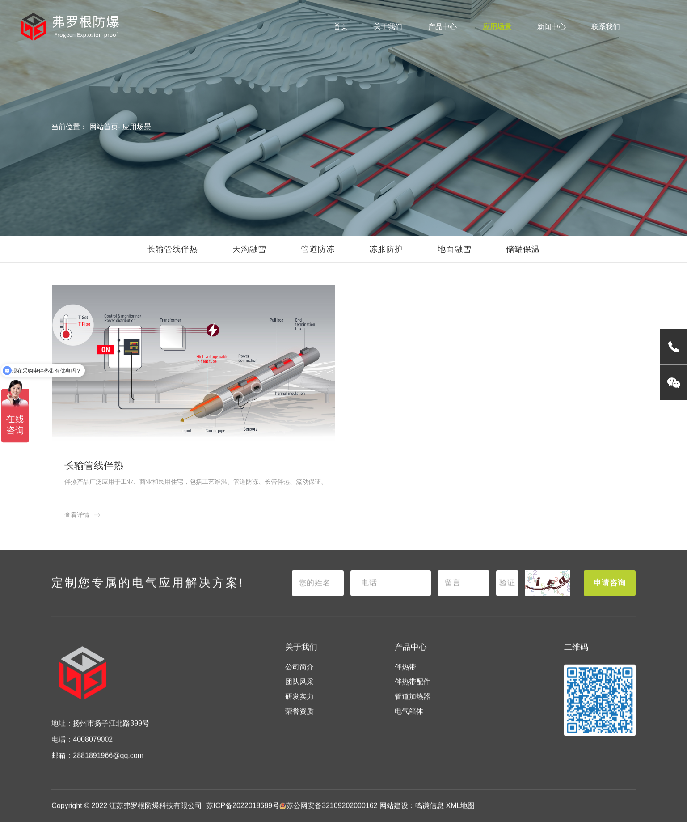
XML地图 (460, 812)
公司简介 (299, 674)
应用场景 (497, 26)
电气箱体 (409, 718)
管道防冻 (318, 249)
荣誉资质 (299, 718)
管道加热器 (412, 703)
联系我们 (605, 26)
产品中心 (442, 26)
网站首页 (103, 127)
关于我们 (388, 26)
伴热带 (405, 674)
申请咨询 (610, 590)
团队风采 (299, 688)
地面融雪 (455, 249)
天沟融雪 (249, 249)
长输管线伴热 (172, 249)
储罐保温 (523, 249)
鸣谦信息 (429, 812)
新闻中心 (551, 26)
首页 (340, 26)
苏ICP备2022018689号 (242, 812)
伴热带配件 (412, 688)
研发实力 (299, 703)
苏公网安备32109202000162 (328, 812)
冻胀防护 (386, 249)
